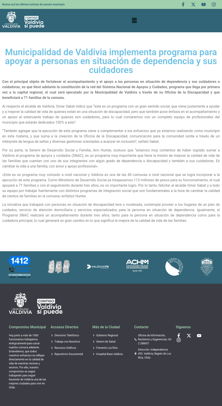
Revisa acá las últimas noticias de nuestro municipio (33, 4)
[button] (134, 21)
